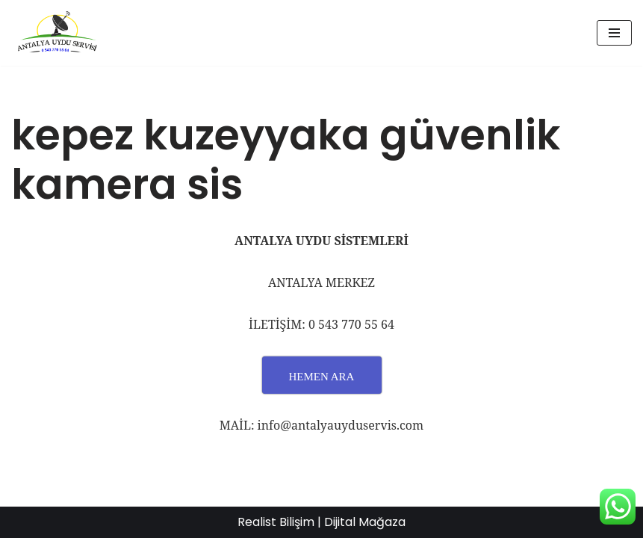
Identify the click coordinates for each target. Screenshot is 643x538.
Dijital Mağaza (365, 522)
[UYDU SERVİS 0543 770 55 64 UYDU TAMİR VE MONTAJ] (56, 32)
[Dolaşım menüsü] (614, 33)
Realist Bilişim (275, 522)
